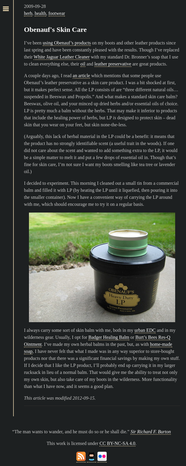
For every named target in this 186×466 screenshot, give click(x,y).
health (40, 13)
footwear (57, 13)
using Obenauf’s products (67, 42)
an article (81, 75)
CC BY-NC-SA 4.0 (117, 443)
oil (82, 63)
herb (28, 13)
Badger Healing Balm (108, 337)
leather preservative (112, 63)
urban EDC (145, 330)
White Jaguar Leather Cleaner (61, 56)
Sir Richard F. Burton (150, 431)
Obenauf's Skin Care (55, 29)
